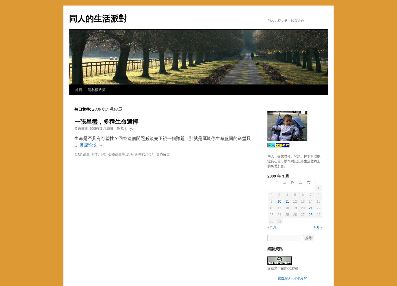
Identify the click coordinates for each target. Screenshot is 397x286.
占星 (86, 154)
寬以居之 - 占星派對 (292, 278)
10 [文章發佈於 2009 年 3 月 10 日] (279, 201)
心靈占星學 (116, 154)
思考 (130, 154)
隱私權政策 (97, 90)
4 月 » (318, 227)
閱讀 (150, 154)
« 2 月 (271, 227)
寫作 (94, 154)
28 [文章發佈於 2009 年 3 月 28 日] (310, 215)
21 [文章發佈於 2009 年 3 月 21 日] (310, 208)
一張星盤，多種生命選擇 (106, 121)
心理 (103, 154)
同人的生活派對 (98, 18)
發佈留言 (163, 154)
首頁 (78, 90)
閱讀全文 (91, 145)
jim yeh (130, 129)
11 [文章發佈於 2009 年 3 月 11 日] (287, 201)
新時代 (140, 154)
